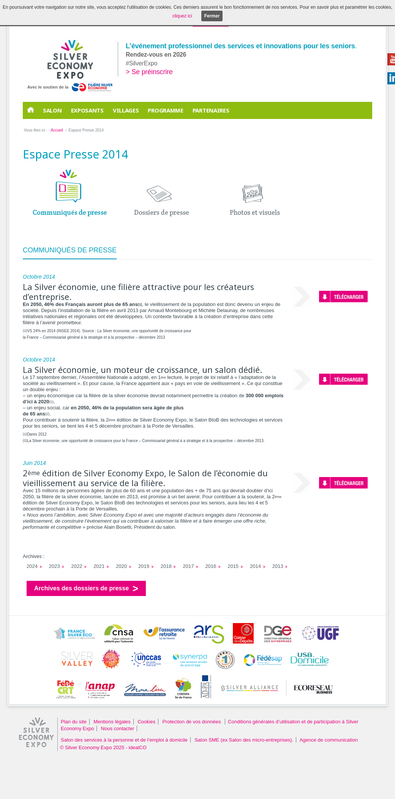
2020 (121, 566)
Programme (165, 110)
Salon (52, 110)
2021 (98, 566)
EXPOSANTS (87, 110)
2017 (188, 566)
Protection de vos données (193, 721)
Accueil (57, 130)
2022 (76, 566)
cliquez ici (182, 16)
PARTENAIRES (211, 110)
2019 (143, 566)
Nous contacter (117, 728)
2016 (210, 566)
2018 (166, 566)
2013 (277, 566)
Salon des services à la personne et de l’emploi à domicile (124, 740)
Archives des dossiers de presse (81, 588)
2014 (255, 566)
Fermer (212, 16)
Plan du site (74, 721)
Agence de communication (329, 740)
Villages (126, 110)
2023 (54, 566)
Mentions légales (112, 721)
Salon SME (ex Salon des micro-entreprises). (243, 740)
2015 (233, 566)
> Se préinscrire (149, 72)
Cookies (146, 721)
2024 (32, 566)
